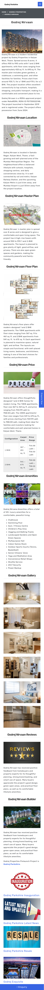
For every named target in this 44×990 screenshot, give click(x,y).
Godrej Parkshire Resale (18, 951)
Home (4, 12)
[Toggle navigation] (40, 4)
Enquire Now (42, 399)
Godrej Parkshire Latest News (21, 923)
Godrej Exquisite (13, 981)
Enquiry (22, 987)
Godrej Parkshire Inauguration (21, 895)
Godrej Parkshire (12, 864)
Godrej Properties (17, 12)
